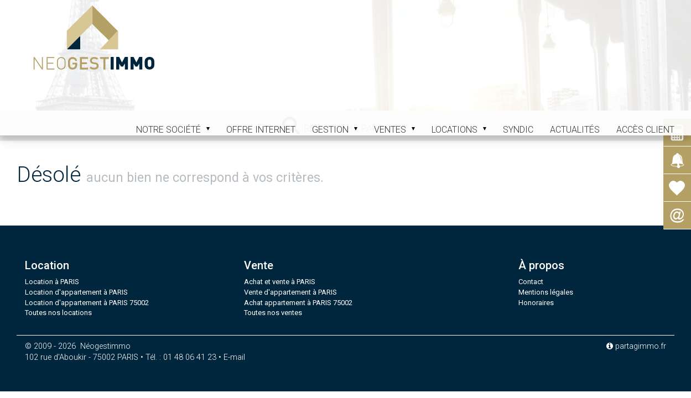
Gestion (334, 129)
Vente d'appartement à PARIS (290, 292)
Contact (530, 281)
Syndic (518, 129)
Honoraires (536, 302)
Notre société (173, 129)
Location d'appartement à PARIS (76, 292)
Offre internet (260, 129)
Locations (459, 129)
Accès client (645, 129)
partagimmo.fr (636, 346)
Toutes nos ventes (273, 312)
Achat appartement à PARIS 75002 (298, 302)
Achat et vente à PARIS (279, 281)
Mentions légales (545, 292)
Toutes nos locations (58, 312)
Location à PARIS (52, 281)
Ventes (394, 129)
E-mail (234, 357)
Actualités (575, 129)
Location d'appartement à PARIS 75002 (87, 302)
